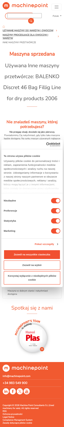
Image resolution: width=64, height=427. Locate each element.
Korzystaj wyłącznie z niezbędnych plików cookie (32, 277)
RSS (4, 411)
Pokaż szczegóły (44, 244)
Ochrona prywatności (12, 414)
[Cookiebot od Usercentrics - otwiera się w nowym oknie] (46, 144)
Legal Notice (8, 417)
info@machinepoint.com (16, 376)
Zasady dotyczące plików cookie (17, 422)
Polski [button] (56, 16)
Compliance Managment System (17, 420)
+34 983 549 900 (15, 383)
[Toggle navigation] (56, 7)
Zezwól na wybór (32, 265)
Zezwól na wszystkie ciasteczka (32, 254)
